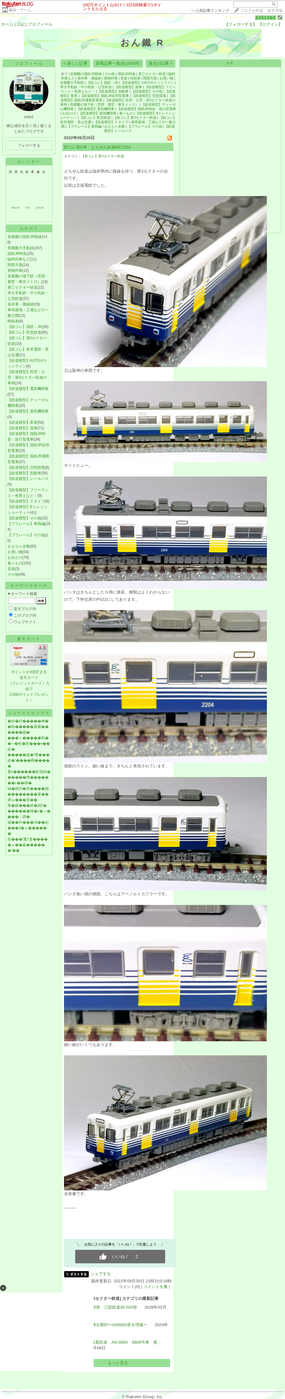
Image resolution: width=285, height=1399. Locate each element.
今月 (27, 207)
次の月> (40, 207)
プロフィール (40, 24)
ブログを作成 (251, 10)
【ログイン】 (270, 24)
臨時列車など (18, 259)
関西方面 (14, 265)
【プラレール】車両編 (26, 524)
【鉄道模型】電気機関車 (28, 388)
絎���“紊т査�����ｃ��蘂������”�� (27, 845)
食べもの (14, 563)
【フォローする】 (240, 24)
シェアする (101, 1273)
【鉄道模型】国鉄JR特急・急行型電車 (146, 109)
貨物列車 (14, 270)
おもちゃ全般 (18, 546)
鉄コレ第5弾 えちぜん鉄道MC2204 (97, 147)
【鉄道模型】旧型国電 (26, 467)
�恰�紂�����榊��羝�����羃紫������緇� (28, 727)
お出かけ (14, 557)
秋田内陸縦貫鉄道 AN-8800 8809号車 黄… (118, 1342)
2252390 (266, 17)
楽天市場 (275, 10)
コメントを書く (157, 1286)
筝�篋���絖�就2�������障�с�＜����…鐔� (29, 811)
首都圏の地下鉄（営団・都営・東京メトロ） (104, 104)
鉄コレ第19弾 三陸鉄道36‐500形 (106, 1307)
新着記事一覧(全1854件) (118, 63)
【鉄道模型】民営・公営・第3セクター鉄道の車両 (27, 377)
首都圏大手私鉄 (20, 248)
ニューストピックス (29, 713)
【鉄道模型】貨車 (22, 428)
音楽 (11, 569)
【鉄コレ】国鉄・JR (24, 327)
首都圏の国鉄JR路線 (24, 237)
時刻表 (13, 321)
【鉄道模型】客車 (22, 422)
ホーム (7, 24)
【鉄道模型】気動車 (24, 473)
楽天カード (29, 639)
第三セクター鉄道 (22, 287)
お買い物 (14, 552)
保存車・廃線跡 (20, 304)
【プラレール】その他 (26, 535)
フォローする (29, 145)
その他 (13, 574)
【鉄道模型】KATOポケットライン (147, 82)
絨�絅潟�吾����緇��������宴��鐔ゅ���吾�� (28, 794)
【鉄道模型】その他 (24, 518)
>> (210, 10)
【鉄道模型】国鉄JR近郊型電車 (104, 96)
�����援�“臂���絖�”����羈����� (28, 760)
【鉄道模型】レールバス (28, 479)
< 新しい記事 (75, 63)
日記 (21, 24)
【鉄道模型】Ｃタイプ (26, 501)
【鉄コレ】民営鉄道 (24, 332)
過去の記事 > (161, 63)
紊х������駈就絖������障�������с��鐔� (29, 777)
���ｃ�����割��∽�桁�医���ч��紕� (28, 743)
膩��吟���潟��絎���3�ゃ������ (28, 828)
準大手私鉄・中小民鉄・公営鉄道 (86, 87)
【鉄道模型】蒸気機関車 (28, 411)
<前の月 (15, 207)
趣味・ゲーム (20, 10)
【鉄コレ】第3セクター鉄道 (134, 117)
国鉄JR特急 (17, 253)
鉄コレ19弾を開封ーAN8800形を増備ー (111, 1324)
